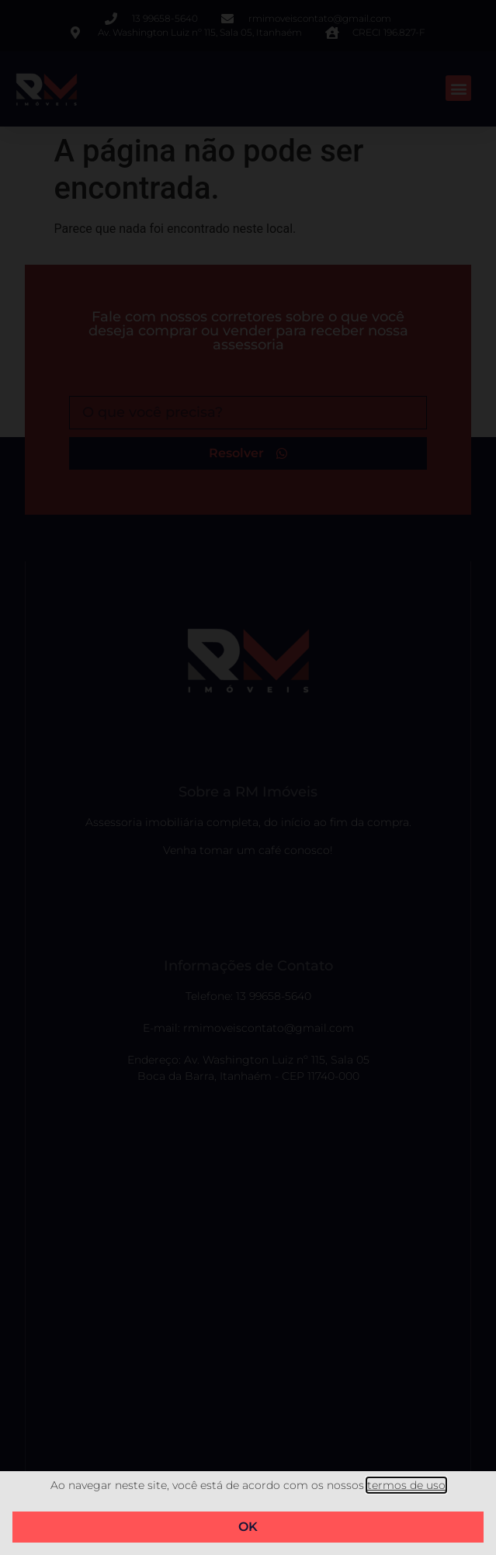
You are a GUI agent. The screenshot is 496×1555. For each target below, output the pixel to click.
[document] (248, 777)
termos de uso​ (406, 1485)
